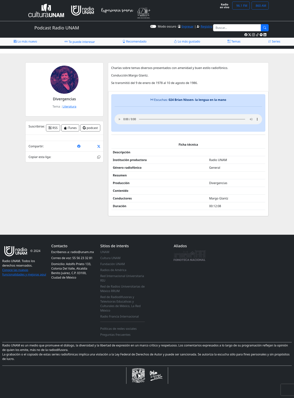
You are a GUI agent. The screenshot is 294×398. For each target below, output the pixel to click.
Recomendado (134, 41)
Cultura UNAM (110, 258)
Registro (206, 26)
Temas (234, 41)
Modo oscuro (168, 26)
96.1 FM (241, 6)
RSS (53, 128)
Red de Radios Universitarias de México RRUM (122, 288)
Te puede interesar (79, 41)
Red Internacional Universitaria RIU (122, 278)
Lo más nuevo (25, 41)
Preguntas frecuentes (115, 335)
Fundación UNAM (112, 264)
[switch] (153, 26)
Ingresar (188, 26)
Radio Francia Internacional (119, 316)
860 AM (260, 6)
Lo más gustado (187, 41)
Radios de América (113, 270)
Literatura (69, 106)
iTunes (70, 128)
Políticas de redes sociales (118, 329)
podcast (90, 128)
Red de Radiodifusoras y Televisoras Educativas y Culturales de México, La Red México (120, 304)
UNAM (104, 252)
